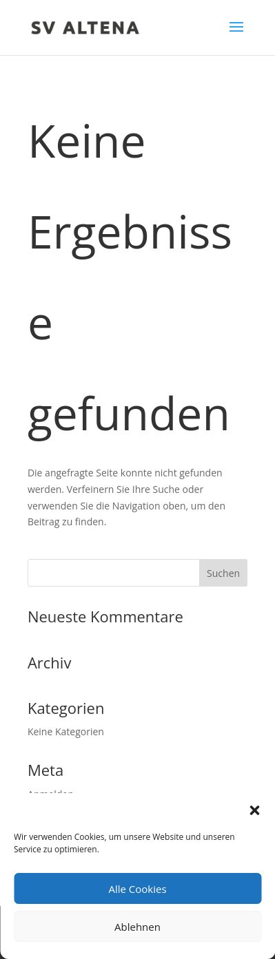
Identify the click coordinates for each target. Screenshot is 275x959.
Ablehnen (137, 927)
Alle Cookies (137, 889)
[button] (254, 810)
